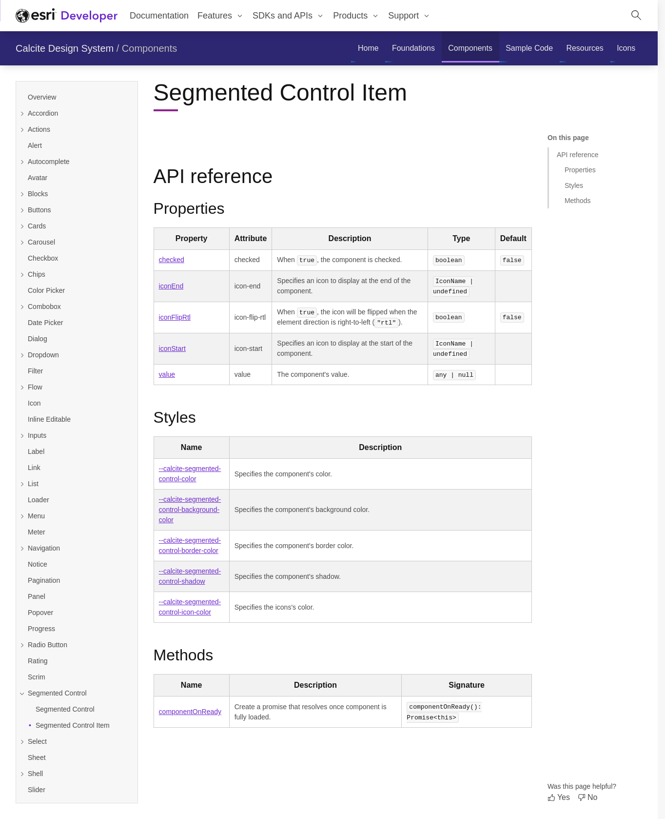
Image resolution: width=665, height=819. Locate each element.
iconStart (172, 347)
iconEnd (171, 285)
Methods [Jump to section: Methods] (578, 201)
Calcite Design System (65, 48)
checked (171, 260)
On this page (568, 138)
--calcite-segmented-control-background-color (190, 507)
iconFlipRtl (175, 316)
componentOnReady (190, 710)
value (167, 372)
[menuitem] (220, 15)
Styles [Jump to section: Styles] (574, 185)
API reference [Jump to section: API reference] (578, 155)
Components (149, 48)
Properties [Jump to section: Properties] (580, 170)
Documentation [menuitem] (159, 15)
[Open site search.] (636, 15)
